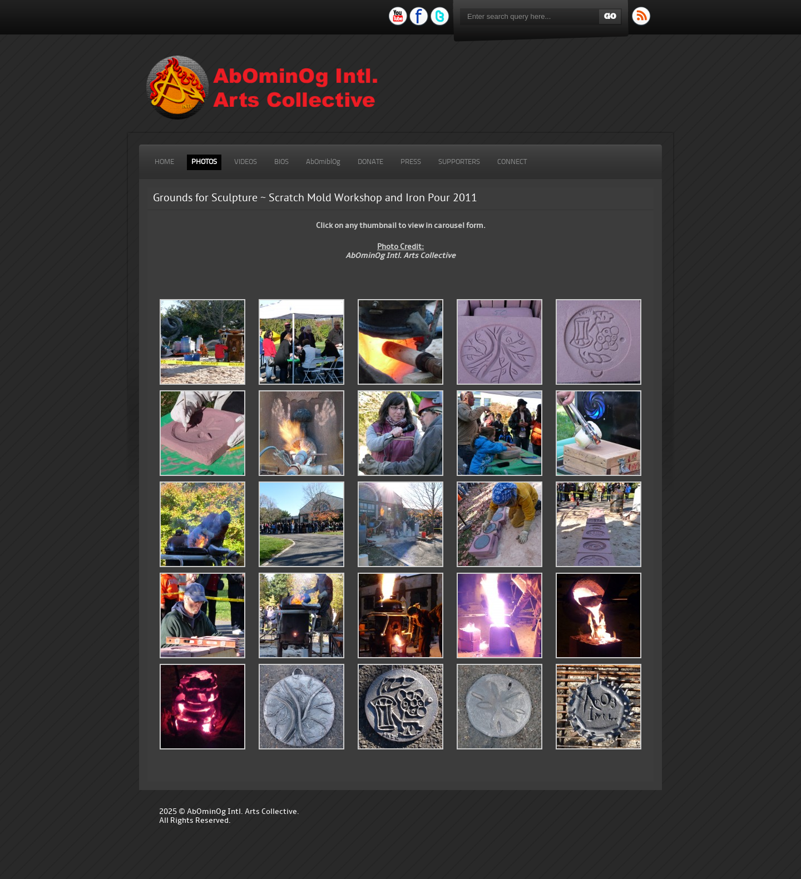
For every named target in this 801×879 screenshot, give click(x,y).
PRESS (410, 162)
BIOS (281, 162)
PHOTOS (204, 162)
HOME (164, 162)
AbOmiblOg (323, 162)
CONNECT (512, 162)
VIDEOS (245, 162)
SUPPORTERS (459, 162)
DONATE (370, 162)
